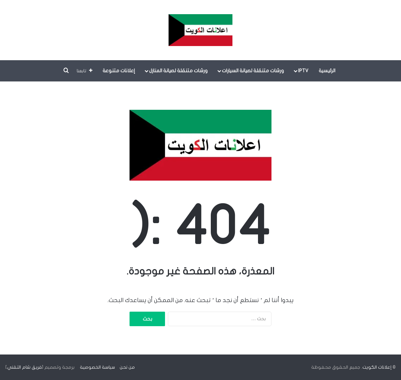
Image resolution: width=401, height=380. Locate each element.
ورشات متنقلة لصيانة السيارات (253, 70)
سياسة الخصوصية (97, 367)
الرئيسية (327, 70)
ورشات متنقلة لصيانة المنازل (178, 70)
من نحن (127, 367)
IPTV (303, 70)
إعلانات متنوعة (119, 70)
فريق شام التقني (24, 367)
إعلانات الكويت (376, 367)
